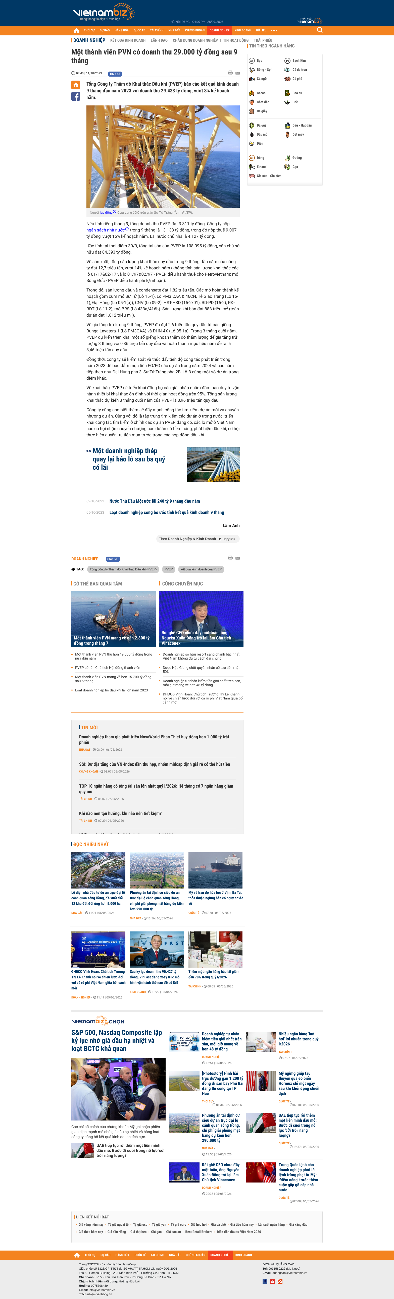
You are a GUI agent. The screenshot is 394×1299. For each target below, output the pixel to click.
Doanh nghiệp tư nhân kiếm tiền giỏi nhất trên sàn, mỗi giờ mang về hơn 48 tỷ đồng (202, 683)
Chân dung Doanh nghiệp (195, 40)
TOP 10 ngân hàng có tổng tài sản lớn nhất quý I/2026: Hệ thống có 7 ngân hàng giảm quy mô (156, 789)
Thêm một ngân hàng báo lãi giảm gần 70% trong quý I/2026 (213, 974)
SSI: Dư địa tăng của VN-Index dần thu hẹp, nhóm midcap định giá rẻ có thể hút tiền (154, 764)
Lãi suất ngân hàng (271, 1224)
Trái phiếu (263, 40)
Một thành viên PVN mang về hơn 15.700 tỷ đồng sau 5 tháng (113, 679)
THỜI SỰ (89, 30)
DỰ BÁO (105, 30)
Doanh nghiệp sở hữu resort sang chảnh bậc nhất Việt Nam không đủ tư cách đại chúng (201, 657)
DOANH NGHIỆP (219, 30)
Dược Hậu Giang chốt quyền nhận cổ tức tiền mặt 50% (201, 670)
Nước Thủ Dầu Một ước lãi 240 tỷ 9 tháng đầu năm (155, 501)
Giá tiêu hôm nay (242, 1224)
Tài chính (85, 799)
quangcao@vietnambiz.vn (289, 1273)
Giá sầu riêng (117, 1232)
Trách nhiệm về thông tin (95, 1294)
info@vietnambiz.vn (102, 1290)
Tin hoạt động (236, 40)
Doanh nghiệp (89, 40)
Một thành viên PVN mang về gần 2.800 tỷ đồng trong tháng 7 (112, 640)
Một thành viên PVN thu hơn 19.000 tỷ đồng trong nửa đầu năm (113, 657)
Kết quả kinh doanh (127, 40)
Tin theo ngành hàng (272, 46)
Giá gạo (156, 1232)
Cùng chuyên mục (182, 584)
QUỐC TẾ (139, 30)
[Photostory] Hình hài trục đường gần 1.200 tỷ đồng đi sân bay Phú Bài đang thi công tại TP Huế (222, 1083)
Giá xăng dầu (298, 1224)
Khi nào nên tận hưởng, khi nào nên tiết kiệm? (120, 813)
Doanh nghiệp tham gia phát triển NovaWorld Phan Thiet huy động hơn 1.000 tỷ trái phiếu (154, 739)
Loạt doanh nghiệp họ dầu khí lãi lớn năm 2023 (111, 690)
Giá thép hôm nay (91, 1232)
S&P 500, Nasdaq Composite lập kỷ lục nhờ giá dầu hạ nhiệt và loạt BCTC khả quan (116, 1041)
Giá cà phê (218, 1224)
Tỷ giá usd (140, 1224)
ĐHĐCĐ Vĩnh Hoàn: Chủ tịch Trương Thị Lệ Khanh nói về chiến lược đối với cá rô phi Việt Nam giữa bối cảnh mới (203, 698)
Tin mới (89, 728)
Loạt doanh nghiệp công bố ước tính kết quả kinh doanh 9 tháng (167, 512)
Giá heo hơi (199, 1224)
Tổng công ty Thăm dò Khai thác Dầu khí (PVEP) (123, 569)
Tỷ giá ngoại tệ (118, 1224)
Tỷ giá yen (159, 1224)
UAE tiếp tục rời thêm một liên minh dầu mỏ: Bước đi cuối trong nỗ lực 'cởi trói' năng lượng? (130, 1150)
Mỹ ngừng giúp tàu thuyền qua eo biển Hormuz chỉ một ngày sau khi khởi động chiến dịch (299, 1083)
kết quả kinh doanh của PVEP (201, 569)
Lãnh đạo (159, 40)
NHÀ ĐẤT (174, 30)
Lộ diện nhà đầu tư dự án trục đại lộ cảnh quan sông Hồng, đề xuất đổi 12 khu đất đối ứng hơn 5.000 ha (98, 898)
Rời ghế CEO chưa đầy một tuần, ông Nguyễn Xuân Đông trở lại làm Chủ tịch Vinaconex (196, 638)
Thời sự (207, 1101)
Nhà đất (84, 749)
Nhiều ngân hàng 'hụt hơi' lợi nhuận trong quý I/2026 (299, 1039)
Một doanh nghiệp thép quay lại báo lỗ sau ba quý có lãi (129, 459)
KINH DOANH (243, 30)
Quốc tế (193, 913)
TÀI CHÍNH (156, 30)
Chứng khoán (88, 771)
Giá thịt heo (138, 1232)
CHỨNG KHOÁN (195, 30)
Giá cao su (173, 1232)
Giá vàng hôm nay (91, 1224)
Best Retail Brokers (199, 1232)
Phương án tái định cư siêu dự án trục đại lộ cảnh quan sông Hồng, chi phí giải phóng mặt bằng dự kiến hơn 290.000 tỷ (157, 900)
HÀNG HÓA (122, 30)
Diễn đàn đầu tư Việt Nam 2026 (239, 1232)
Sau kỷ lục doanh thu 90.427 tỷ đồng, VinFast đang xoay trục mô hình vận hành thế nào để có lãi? (155, 977)
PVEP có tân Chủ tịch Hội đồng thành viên (107, 668)
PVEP (169, 569)
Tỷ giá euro (178, 1224)
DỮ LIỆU (261, 30)
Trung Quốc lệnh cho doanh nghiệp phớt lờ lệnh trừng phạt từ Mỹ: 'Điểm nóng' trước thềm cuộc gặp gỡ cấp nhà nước (298, 1177)
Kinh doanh (138, 992)
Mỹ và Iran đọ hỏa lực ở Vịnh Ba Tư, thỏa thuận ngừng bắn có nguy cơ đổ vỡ (215, 898)
